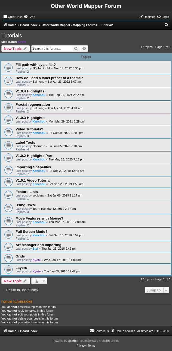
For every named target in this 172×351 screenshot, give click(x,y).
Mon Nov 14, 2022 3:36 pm (65, 68)
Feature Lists (27, 192)
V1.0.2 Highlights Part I (35, 156)
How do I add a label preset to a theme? (49, 78)
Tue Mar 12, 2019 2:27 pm (58, 208)
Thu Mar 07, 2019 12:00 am (67, 222)
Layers (21, 268)
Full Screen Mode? (31, 232)
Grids (20, 256)
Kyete (22, 41)
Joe (34, 208)
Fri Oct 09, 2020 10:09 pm (66, 132)
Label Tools (25, 142)
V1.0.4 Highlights (30, 91)
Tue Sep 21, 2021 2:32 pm (66, 94)
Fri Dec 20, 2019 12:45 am (66, 170)
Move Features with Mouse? (39, 218)
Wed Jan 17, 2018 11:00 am (63, 260)
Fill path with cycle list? (36, 65)
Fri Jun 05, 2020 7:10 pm (65, 146)
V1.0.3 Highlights (30, 118)
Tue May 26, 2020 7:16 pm (66, 159)
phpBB (72, 340)
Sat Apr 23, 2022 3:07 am (65, 81)
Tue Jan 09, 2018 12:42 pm (62, 271)
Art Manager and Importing (39, 245)
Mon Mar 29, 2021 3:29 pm (67, 121)
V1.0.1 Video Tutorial (33, 180)
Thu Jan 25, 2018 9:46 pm (58, 248)
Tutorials (11, 35)
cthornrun (38, 146)
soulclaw (38, 195)
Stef (35, 248)
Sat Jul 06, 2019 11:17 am (64, 195)
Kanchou (38, 94)
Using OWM (26, 205)
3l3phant (38, 68)
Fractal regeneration (33, 104)
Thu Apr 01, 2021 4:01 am (65, 108)
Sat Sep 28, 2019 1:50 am (66, 184)
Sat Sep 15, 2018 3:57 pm (66, 235)
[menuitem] (29, 17)
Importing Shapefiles (33, 167)
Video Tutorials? (29, 129)
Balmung (38, 81)
